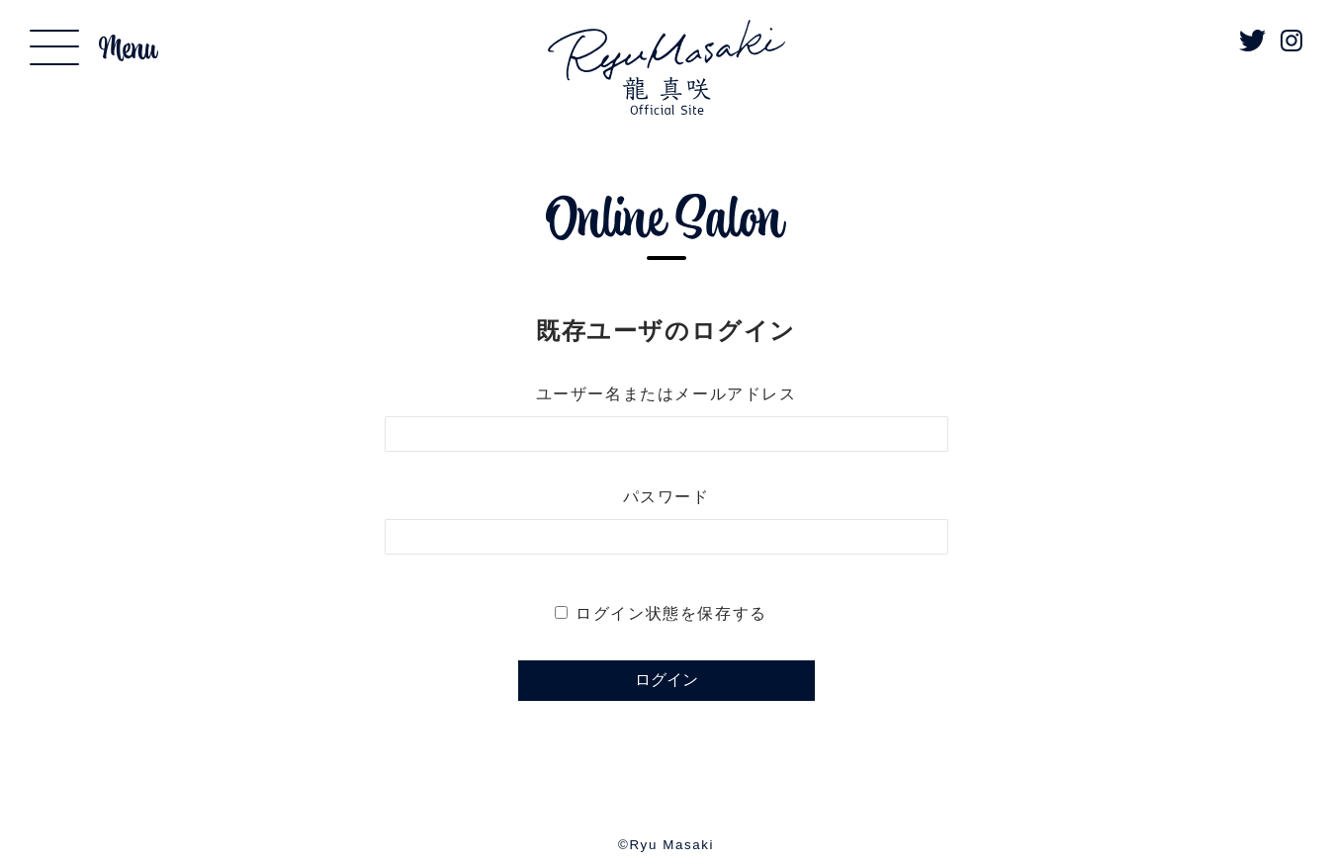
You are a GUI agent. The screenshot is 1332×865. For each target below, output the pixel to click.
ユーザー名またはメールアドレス (666, 394)
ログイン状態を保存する (671, 613)
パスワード (666, 496)
